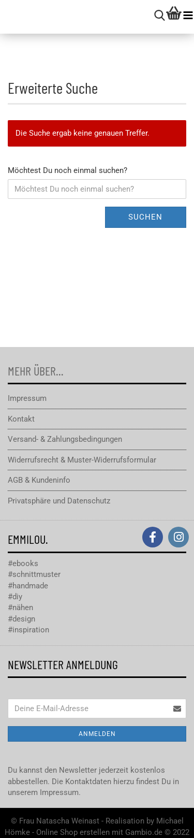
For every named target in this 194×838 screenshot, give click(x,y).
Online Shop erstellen (73, 832)
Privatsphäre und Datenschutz (59, 500)
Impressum (27, 398)
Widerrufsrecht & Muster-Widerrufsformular (82, 460)
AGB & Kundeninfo (39, 480)
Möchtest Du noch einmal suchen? (67, 170)
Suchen (145, 217)
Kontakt (21, 419)
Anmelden (97, 734)
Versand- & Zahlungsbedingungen (65, 439)
